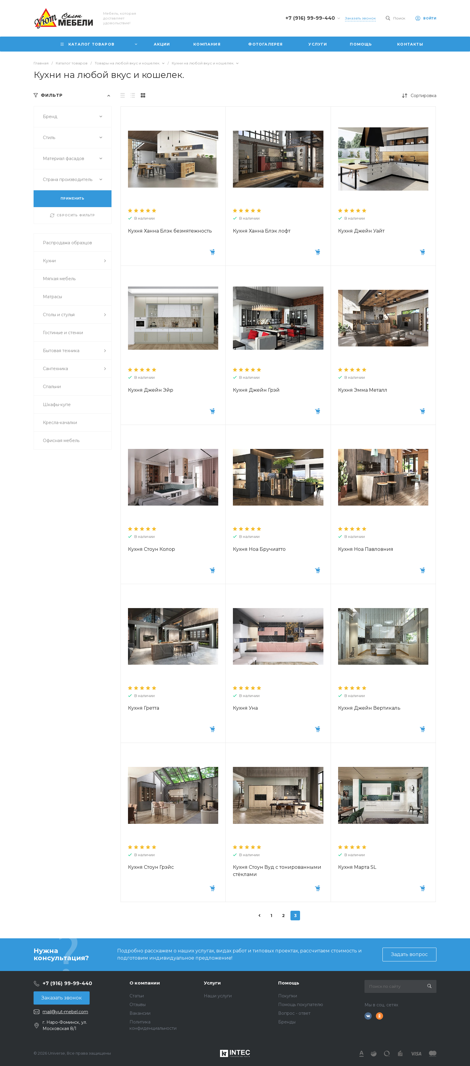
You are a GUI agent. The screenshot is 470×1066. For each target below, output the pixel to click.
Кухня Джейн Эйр (150, 390)
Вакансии (139, 1013)
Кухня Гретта (143, 708)
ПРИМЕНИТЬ (73, 198)
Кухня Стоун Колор (151, 549)
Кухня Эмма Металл (362, 390)
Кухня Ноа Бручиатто (259, 549)
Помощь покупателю (300, 1004)
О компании (144, 983)
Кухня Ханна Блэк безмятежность (170, 231)
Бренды (287, 1022)
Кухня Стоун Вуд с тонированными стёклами (277, 870)
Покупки (287, 996)
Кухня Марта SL (357, 867)
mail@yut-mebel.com (65, 1011)
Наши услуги (218, 996)
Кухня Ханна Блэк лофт (261, 231)
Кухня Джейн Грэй (256, 390)
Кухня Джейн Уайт (361, 231)
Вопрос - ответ (294, 1013)
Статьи (136, 996)
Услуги (212, 983)
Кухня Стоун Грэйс (151, 867)
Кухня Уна (245, 708)
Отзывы (137, 1004)
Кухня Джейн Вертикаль (369, 708)
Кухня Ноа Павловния (365, 549)
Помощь (288, 983)
